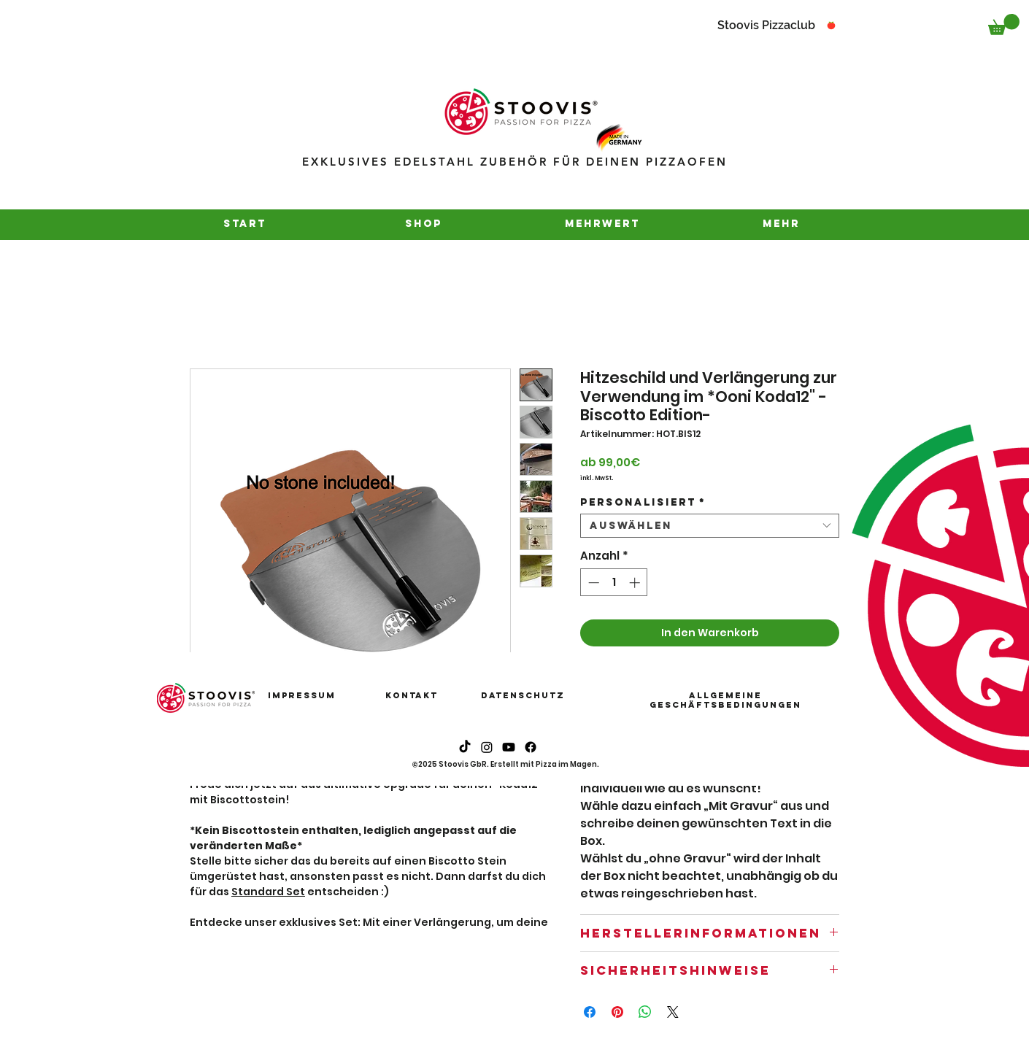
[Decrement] (592, 582)
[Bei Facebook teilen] (589, 1012)
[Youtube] (508, 747)
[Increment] (636, 582)
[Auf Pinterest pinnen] (617, 1012)
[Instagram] (486, 747)
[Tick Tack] (465, 747)
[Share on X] (673, 1012)
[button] (1004, 24)
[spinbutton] (614, 582)
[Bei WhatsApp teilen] (645, 1012)
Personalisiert (643, 502)
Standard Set (268, 891)
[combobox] (709, 526)
